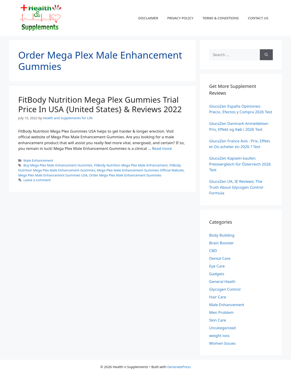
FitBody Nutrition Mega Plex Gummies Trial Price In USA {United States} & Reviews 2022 (100, 104)
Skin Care (217, 320)
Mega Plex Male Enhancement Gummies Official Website (140, 170)
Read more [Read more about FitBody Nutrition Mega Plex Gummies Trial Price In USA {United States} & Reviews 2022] (162, 148)
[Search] (266, 54)
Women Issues (222, 343)
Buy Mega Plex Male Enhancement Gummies (57, 165)
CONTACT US (258, 18)
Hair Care (217, 297)
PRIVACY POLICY (180, 18)
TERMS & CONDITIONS (220, 18)
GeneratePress (179, 366)
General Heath (222, 281)
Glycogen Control (225, 289)
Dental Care (220, 258)
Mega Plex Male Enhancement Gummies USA (53, 175)
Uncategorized (222, 327)
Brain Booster (221, 242)
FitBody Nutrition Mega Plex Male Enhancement (131, 165)
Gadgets (216, 273)
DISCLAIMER (148, 18)
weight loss (219, 335)
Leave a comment (37, 180)
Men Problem (221, 312)
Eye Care (217, 266)
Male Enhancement (38, 160)
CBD (213, 250)
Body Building (221, 235)
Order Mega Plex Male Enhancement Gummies (125, 175)
